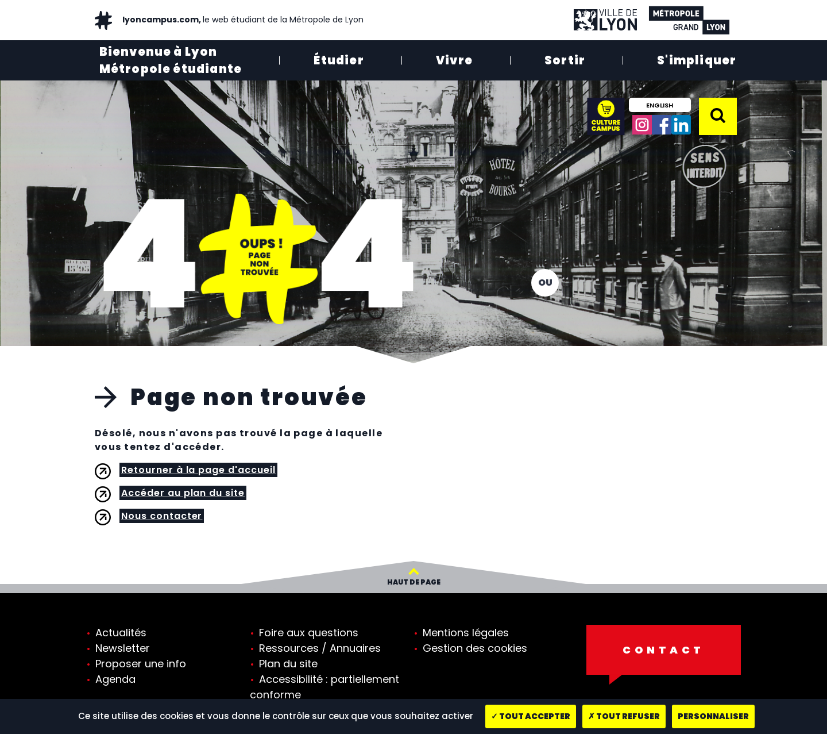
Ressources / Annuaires (320, 648)
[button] (718, 115)
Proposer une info (140, 663)
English (659, 105)
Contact (663, 650)
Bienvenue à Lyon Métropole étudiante (170, 60)
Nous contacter (161, 515)
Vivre (454, 60)
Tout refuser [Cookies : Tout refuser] (624, 716)
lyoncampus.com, (242, 19)
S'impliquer (696, 60)
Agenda (115, 679)
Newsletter (122, 648)
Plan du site (288, 663)
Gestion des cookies (475, 648)
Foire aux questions (308, 632)
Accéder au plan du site (183, 492)
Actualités (120, 632)
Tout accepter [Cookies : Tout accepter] (530, 716)
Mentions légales (466, 632)
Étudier (339, 60)
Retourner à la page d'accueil (198, 469)
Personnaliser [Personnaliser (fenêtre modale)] (713, 716)
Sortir (564, 60)
